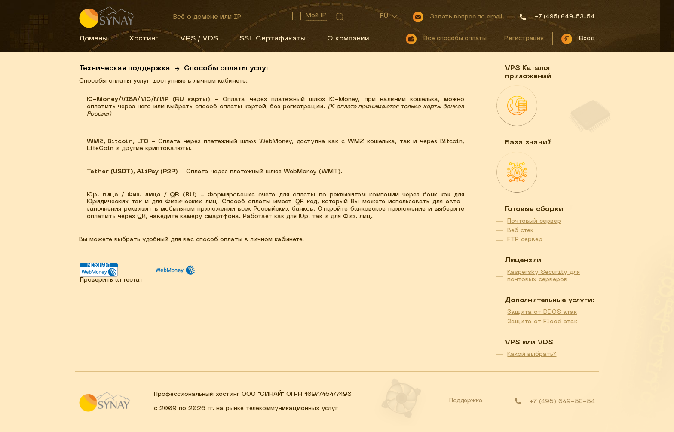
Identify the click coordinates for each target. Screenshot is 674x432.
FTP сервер (524, 239)
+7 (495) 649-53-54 (562, 401)
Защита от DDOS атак (542, 312)
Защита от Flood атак (542, 322)
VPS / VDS (199, 39)
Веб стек (520, 230)
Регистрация (524, 38)
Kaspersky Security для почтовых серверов (543, 276)
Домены (93, 39)
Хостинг (144, 39)
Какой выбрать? (531, 354)
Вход (587, 38)
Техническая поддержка (124, 68)
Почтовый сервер (534, 221)
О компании (348, 39)
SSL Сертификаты (272, 39)
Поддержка (466, 401)
